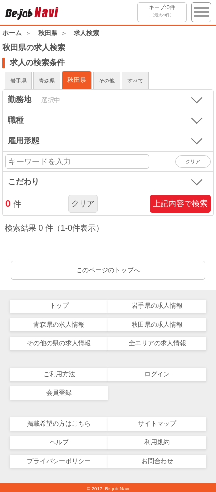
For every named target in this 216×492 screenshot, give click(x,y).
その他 (107, 80)
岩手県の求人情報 (157, 305)
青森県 (47, 80)
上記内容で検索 (180, 203)
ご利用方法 (59, 374)
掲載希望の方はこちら (59, 423)
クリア (83, 203)
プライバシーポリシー (59, 461)
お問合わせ (157, 461)
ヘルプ (59, 442)
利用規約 (157, 442)
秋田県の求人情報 (157, 324)
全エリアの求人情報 (157, 343)
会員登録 (59, 392)
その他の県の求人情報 (59, 343)
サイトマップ (157, 423)
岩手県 (18, 80)
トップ (59, 305)
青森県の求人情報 (58, 324)
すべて (135, 80)
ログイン (157, 374)
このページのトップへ (108, 269)
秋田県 (76, 79)
